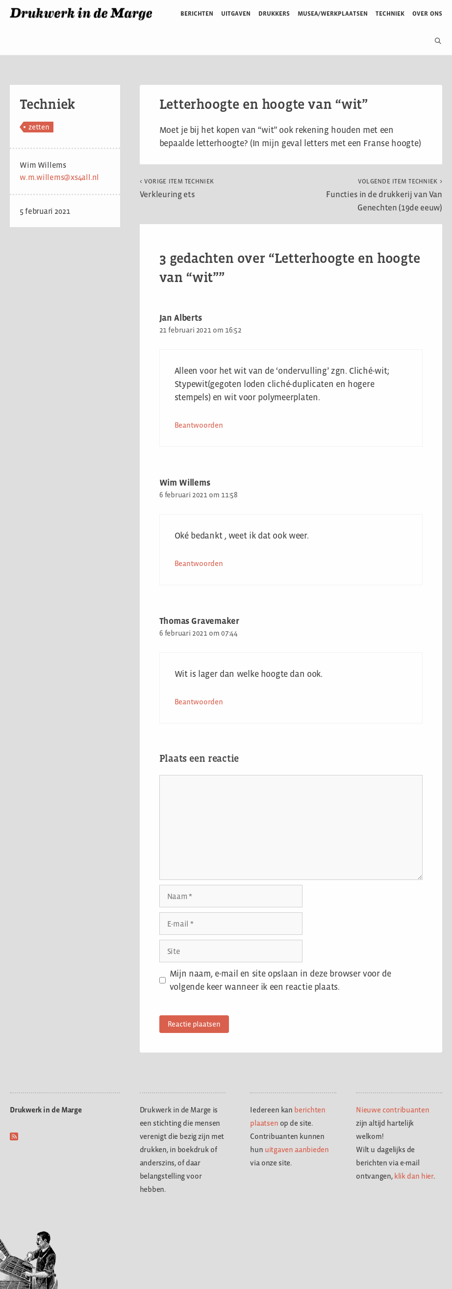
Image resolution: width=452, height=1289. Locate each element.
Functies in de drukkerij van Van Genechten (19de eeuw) (384, 195)
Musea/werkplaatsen (333, 13)
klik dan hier (413, 1176)
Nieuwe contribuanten (392, 1110)
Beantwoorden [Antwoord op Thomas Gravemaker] (199, 701)
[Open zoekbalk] (434, 41)
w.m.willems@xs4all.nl (59, 177)
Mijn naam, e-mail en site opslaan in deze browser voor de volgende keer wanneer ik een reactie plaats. (280, 980)
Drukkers (274, 13)
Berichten (196, 13)
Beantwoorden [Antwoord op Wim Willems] (199, 563)
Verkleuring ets (177, 188)
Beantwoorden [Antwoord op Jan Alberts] (199, 425)
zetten (39, 127)
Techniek (390, 13)
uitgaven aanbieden (297, 1149)
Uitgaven (236, 13)
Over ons (427, 13)
